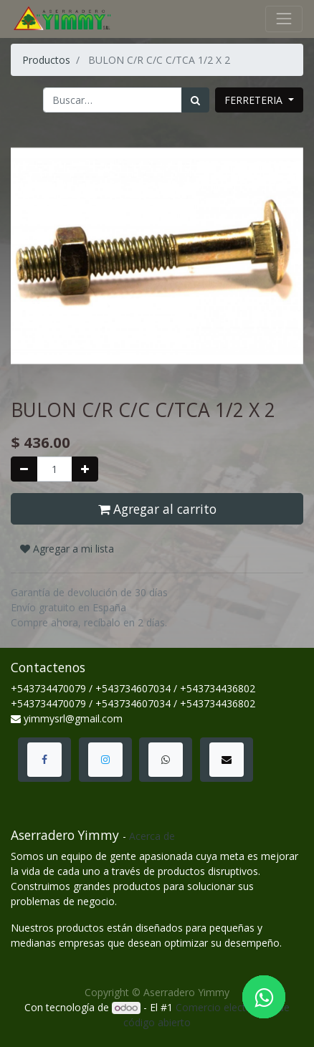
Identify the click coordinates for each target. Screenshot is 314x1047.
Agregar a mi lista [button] (67, 548)
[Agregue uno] (85, 469)
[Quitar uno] (24, 469)
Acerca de (152, 836)
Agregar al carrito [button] (157, 508)
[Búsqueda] (195, 100)
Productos (46, 60)
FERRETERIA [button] (254, 100)
